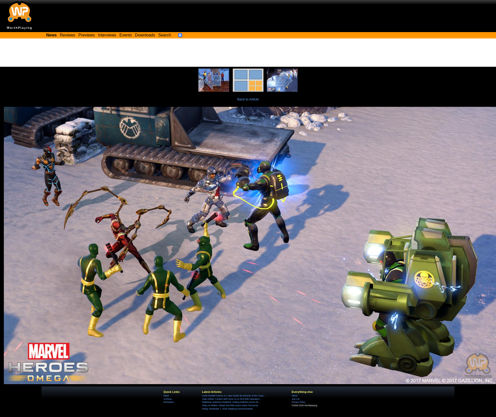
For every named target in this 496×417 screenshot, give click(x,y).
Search (164, 35)
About (294, 395)
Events (125, 35)
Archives (168, 399)
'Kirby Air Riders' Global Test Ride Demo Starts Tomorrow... (230, 405)
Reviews (67, 35)
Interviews (107, 35)
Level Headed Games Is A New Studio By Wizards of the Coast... (233, 395)
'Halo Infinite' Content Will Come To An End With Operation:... (232, 399)
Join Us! (296, 399)
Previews (86, 35)
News (166, 395)
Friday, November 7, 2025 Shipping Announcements (227, 408)
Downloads (145, 35)
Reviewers (169, 402)
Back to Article (248, 99)
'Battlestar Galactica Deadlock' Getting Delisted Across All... (231, 402)
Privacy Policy (298, 402)
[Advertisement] (248, 52)
